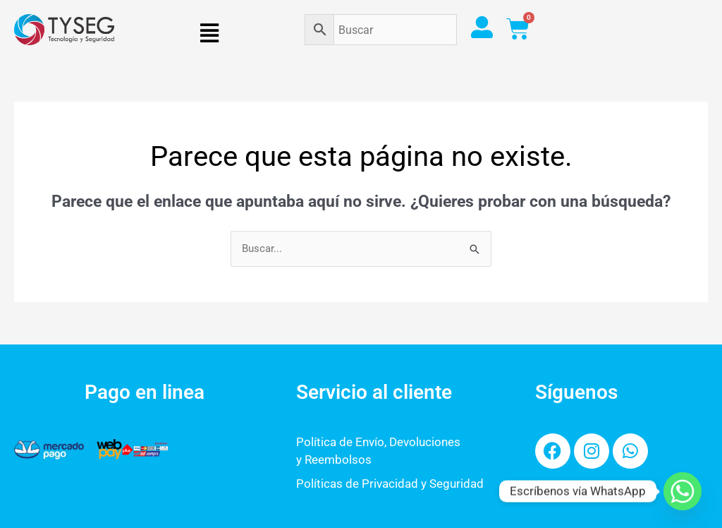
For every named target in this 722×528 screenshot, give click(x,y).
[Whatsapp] (682, 491)
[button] (209, 33)
